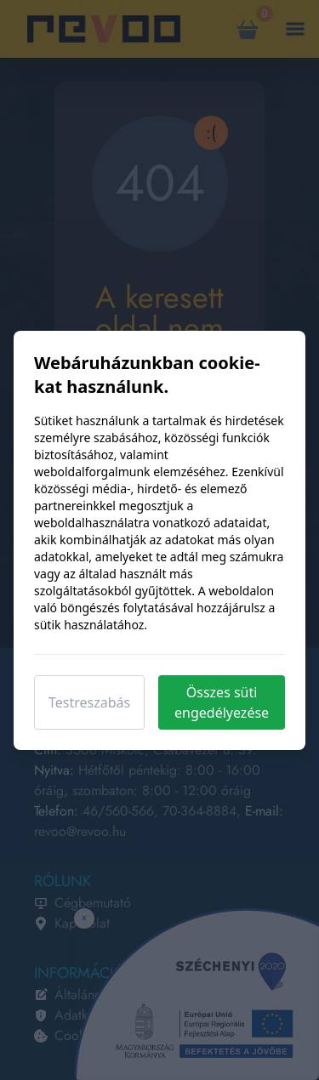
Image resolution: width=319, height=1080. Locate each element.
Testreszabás (89, 702)
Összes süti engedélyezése (221, 702)
